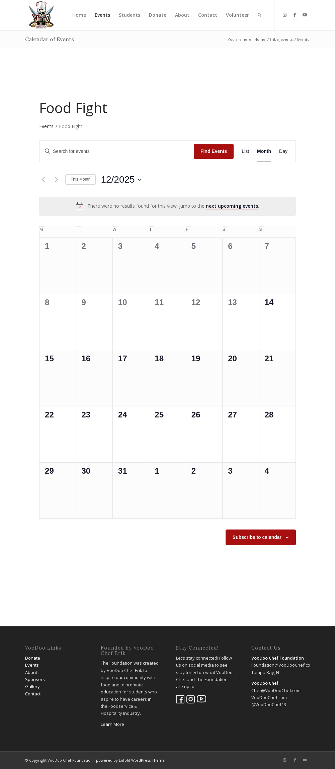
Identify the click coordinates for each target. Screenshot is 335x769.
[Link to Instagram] (285, 15)
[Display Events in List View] (245, 151)
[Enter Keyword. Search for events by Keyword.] (116, 151)
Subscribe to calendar (257, 537)
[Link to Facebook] (295, 15)
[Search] (259, 15)
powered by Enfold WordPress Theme (130, 760)
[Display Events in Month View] (264, 151)
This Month (80, 179)
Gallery (32, 686)
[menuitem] (79, 15)
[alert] (167, 206)
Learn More (112, 724)
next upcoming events (232, 206)
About (31, 672)
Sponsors (35, 679)
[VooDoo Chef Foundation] (41, 15)
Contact (32, 694)
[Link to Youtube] (305, 15)
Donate (32, 658)
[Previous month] (43, 180)
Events (46, 126)
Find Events (213, 151)
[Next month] (56, 180)
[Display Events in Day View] (283, 151)
